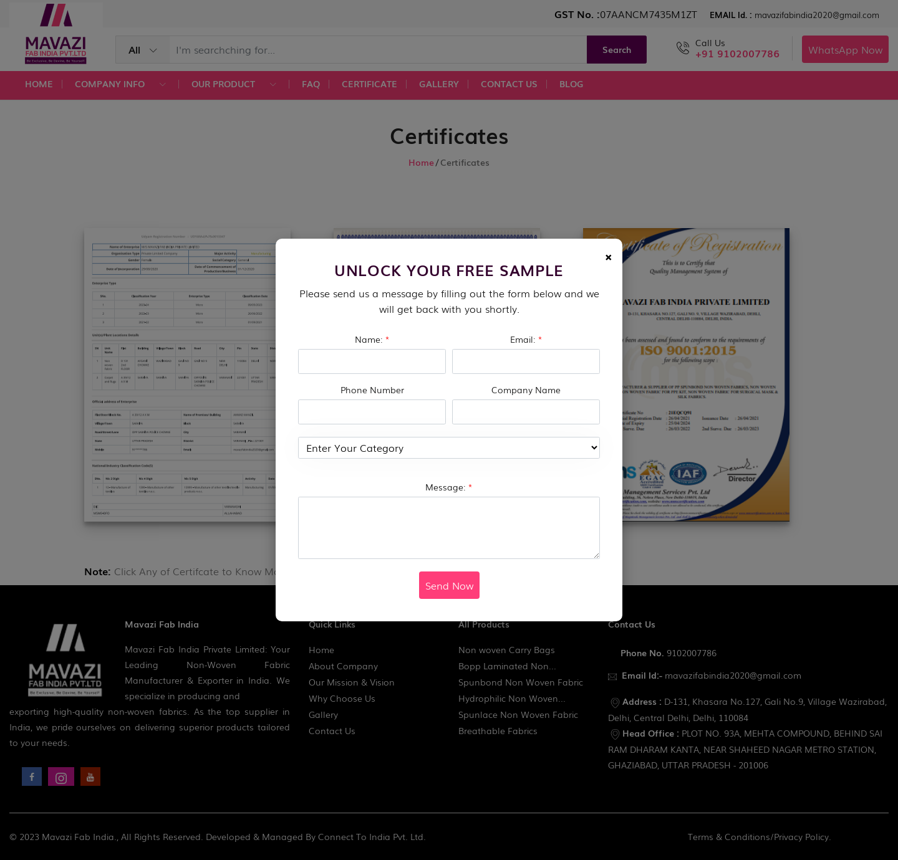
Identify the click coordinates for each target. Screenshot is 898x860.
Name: (372, 339)
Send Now (449, 585)
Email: (526, 339)
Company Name (526, 389)
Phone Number (372, 389)
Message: (449, 486)
